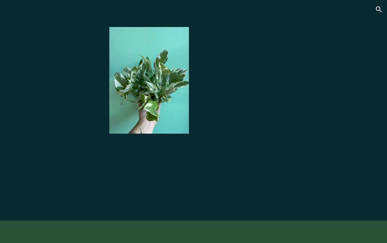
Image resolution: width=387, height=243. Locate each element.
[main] (282, 103)
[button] (379, 9)
